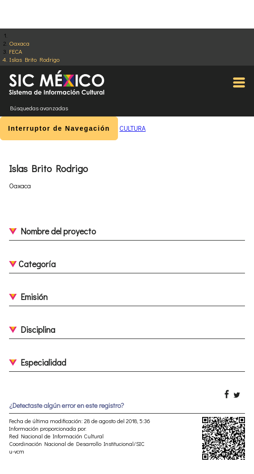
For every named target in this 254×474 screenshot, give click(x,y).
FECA (15, 51)
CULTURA (132, 128)
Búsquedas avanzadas (39, 108)
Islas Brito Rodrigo (34, 59)
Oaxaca (19, 43)
